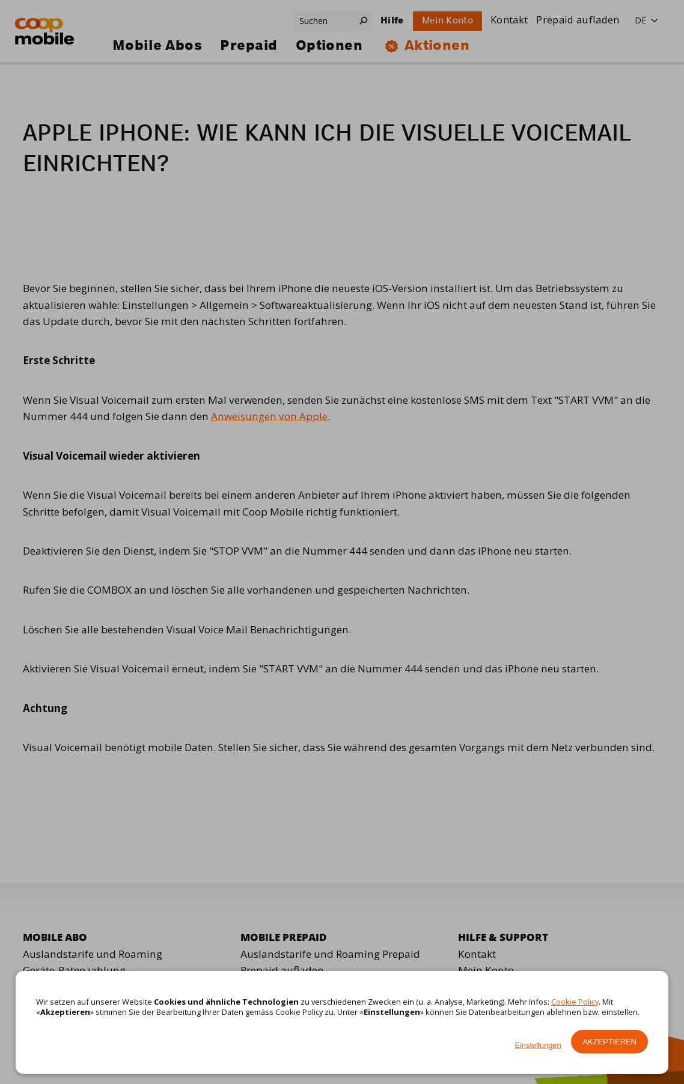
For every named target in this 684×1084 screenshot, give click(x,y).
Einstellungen (538, 1045)
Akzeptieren (610, 1041)
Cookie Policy (575, 1001)
